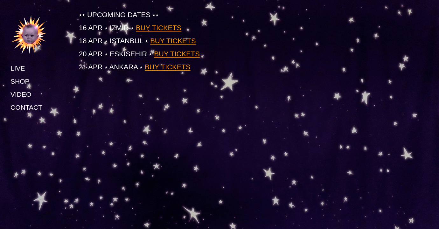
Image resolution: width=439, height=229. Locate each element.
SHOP (20, 81)
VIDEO (20, 94)
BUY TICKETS (158, 28)
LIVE (17, 68)
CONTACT (26, 107)
